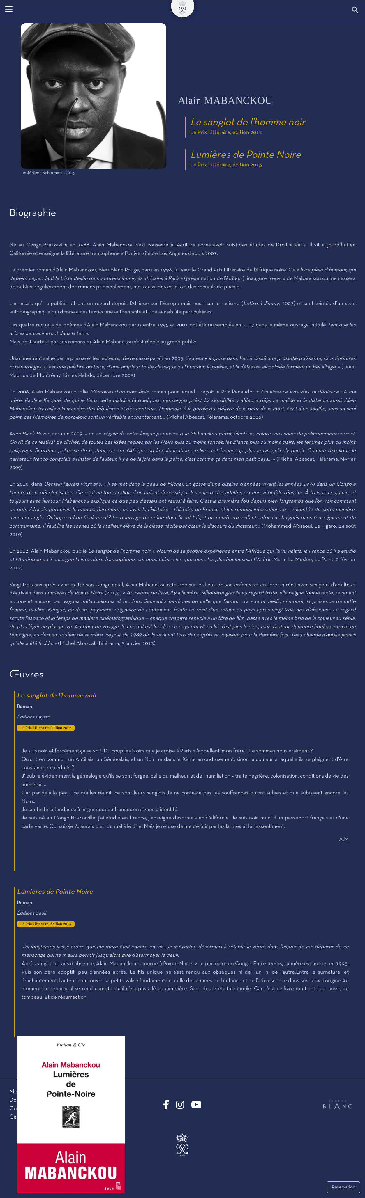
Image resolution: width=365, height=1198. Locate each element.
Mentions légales (29, 1091)
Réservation (343, 1187)
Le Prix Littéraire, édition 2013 (226, 165)
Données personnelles (35, 1100)
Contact (19, 1108)
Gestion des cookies (33, 1117)
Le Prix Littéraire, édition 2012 (226, 132)
